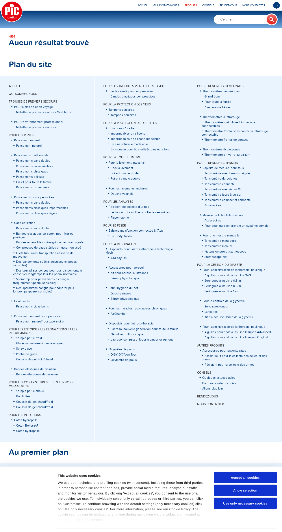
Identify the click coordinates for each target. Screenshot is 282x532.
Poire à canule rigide (125, 173)
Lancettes (211, 312)
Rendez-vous (207, 396)
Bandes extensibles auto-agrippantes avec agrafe (49, 242)
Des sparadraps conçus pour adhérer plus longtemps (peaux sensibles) (43, 289)
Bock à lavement (122, 168)
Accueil (15, 86)
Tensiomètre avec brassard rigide (227, 173)
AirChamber (119, 314)
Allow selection (245, 477)
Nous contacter (210, 404)
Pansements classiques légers (37, 213)
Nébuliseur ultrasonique (127, 334)
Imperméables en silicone (128, 133)
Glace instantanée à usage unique (39, 343)
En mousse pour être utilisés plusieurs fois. (140, 149)
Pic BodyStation (121, 236)
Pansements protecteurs (33, 187)
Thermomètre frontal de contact (226, 140)
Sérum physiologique (125, 278)
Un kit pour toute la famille (34, 182)
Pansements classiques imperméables (42, 208)
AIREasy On (119, 258)
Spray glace (24, 348)
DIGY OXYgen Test (123, 354)
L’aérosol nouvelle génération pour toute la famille (144, 329)
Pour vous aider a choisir (219, 383)
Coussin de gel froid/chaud (34, 359)
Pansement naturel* (29, 146)
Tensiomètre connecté (219, 184)
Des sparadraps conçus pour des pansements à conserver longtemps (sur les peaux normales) (47, 272)
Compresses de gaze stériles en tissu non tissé (48, 247)
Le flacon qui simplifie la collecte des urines (140, 212)
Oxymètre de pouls (124, 360)
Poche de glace (26, 354)
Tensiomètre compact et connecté (227, 200)
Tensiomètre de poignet (220, 178)
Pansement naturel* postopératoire (40, 321)
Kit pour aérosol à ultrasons (129, 273)
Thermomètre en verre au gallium (227, 155)
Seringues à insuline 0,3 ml (222, 281)
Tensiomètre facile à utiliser (222, 195)
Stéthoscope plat (215, 257)
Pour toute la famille (217, 102)
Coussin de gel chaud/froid (34, 402)
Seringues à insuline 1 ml (221, 291)
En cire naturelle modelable (129, 144)
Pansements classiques (32, 171)
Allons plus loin (212, 388)
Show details (231, 523)
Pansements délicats (30, 177)
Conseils (204, 373)
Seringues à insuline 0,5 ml (222, 286)
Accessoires (212, 205)
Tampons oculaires (123, 115)
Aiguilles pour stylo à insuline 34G (227, 275)
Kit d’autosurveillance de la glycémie (229, 317)
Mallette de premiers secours (36, 127)
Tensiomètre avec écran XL (222, 189)
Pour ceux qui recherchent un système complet (236, 226)
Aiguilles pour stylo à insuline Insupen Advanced (237, 332)
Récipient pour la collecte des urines (229, 365)
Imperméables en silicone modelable (135, 139)
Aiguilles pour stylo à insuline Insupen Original (236, 337)
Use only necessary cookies (245, 490)
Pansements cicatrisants (32, 306)
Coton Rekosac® (27, 425)
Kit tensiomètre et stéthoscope (225, 251)
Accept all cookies (245, 464)
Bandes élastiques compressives (133, 96)
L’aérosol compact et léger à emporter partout (142, 339)
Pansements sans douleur (34, 161)
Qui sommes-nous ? (24, 94)
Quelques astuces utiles (218, 378)
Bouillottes (23, 396)
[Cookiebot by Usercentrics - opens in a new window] (28, 523)
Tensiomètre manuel (218, 246)
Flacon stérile (120, 217)
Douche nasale (121, 293)
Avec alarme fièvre (217, 107)
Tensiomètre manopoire (220, 241)
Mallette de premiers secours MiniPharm (43, 112)
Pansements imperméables (34, 166)
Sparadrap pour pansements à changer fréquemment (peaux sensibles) (41, 281)
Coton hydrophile (28, 431)
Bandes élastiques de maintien (37, 374)
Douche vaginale (122, 194)
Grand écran (212, 96)
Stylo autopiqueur (216, 306)
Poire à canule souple (125, 178)
